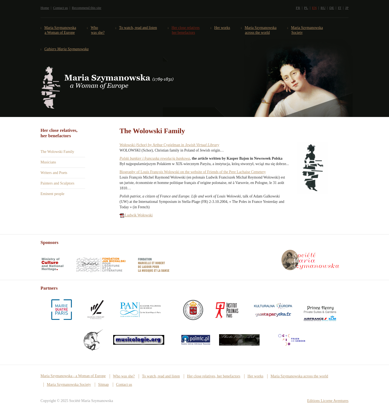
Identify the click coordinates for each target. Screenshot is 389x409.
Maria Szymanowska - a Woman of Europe (73, 376)
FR (298, 8)
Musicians (48, 162)
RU (323, 8)
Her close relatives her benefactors (186, 30)
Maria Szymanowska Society (307, 30)
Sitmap (103, 385)
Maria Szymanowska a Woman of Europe (60, 30)
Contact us (60, 8)
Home (45, 8)
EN (314, 8)
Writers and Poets (54, 173)
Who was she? (98, 30)
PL (306, 8)
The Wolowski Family (57, 152)
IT (339, 8)
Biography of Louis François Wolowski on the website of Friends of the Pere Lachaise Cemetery (193, 172)
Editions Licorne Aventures (327, 401)
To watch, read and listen (138, 28)
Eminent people (52, 194)
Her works (222, 28)
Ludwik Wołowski (136, 215)
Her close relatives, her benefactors (213, 376)
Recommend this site (86, 8)
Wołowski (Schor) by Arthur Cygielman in (169, 145)
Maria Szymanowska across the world (261, 30)
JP (346, 8)
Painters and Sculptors (57, 183)
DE (331, 8)
